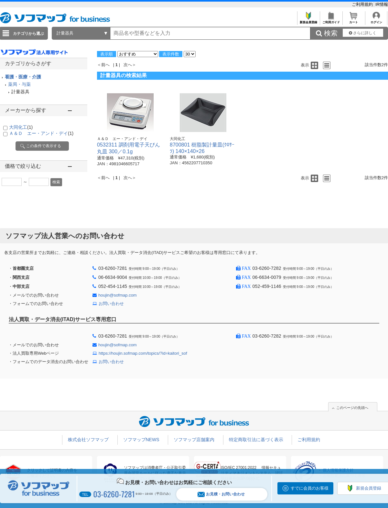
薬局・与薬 (19, 84)
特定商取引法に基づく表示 (256, 439)
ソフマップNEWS (141, 439)
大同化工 (21, 127)
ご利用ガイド (330, 20)
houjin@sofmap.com (117, 295)
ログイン (376, 20)
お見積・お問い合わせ (221, 494)
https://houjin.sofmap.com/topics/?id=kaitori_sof (143, 353)
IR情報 (381, 4)
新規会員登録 (308, 20)
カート (353, 20)
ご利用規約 (363, 4)
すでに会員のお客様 (310, 488)
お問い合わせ (111, 303)
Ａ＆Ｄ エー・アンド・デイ (41, 133)
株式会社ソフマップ (88, 439)
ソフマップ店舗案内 (194, 439)
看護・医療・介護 (23, 76)
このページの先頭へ (352, 408)
